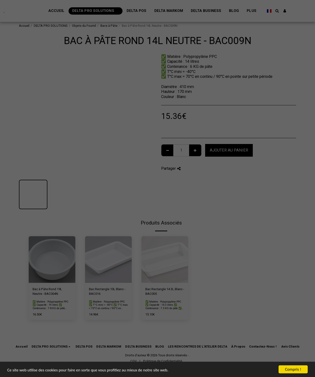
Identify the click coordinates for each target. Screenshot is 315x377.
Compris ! (293, 369)
